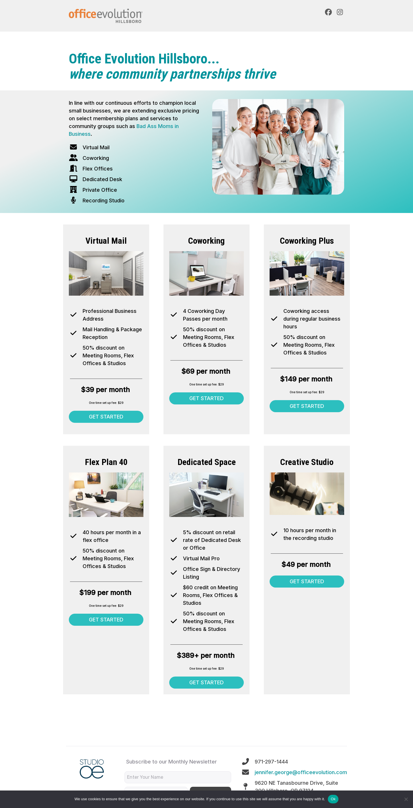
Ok (333, 799)
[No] (406, 799)
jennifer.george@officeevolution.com (301, 772)
